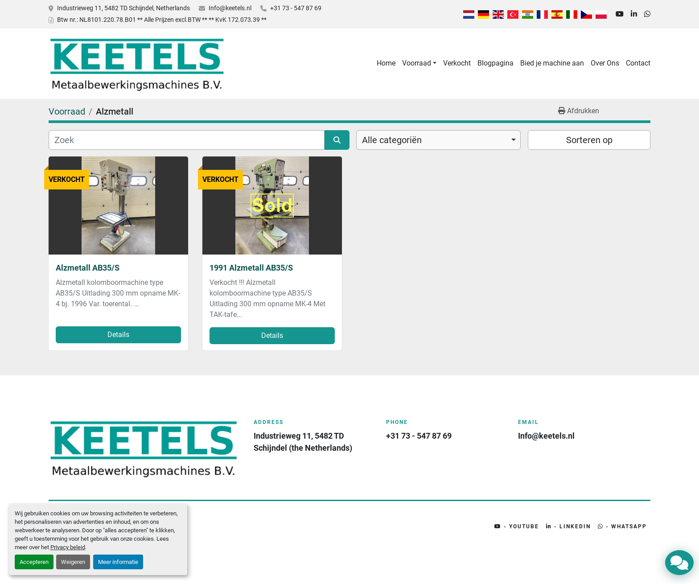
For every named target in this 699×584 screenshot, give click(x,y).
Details (118, 334)
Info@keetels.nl (230, 8)
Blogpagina (495, 63)
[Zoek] (187, 140)
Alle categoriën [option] (392, 140)
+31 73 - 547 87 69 (295, 8)
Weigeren (73, 562)
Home (386, 63)
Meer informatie (118, 562)
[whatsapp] (647, 14)
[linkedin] (634, 14)
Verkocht (457, 63)
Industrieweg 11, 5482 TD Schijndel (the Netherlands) (303, 441)
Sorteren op (589, 140)
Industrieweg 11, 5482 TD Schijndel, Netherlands (123, 8)
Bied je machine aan (552, 63)
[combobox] (438, 140)
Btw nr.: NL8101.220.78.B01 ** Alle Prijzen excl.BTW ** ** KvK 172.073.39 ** (162, 19)
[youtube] (620, 14)
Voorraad (416, 63)
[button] (419, 63)
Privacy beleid (67, 547)
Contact (638, 63)
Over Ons (605, 63)
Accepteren (34, 562)
